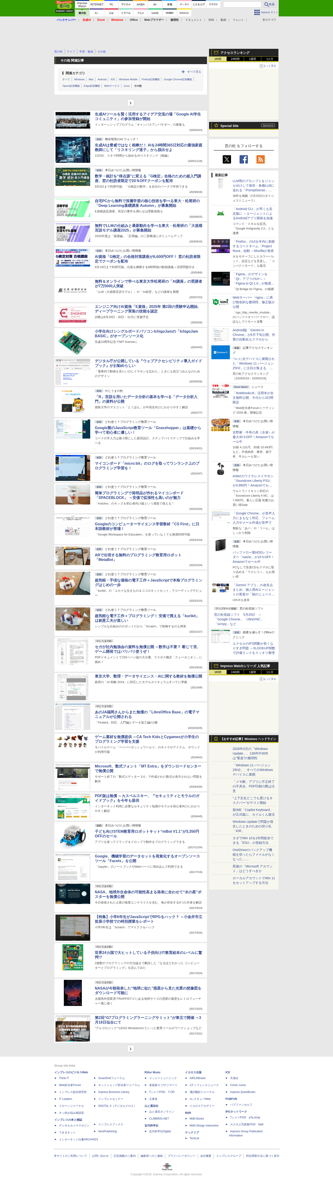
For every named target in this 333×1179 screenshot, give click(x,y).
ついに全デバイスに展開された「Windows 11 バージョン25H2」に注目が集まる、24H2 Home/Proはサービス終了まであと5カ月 (254, 368)
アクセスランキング (235, 53)
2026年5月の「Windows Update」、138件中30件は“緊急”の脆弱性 (250, 753)
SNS (211, 20)
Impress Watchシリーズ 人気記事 (245, 666)
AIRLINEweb (198, 1078)
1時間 (218, 59)
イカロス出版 (193, 1072)
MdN (188, 1112)
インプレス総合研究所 (73, 1092)
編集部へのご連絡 (152, 1155)
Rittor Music (152, 1072)
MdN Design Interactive (204, 1125)
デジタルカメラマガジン (74, 1125)
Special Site (229, 126)
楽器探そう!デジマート (163, 1085)
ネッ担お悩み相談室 (71, 1112)
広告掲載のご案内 (125, 1155)
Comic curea (238, 1085)
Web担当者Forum (70, 1085)
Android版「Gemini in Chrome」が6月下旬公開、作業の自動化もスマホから (254, 334)
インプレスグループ (228, 1155)
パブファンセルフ (241, 1104)
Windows (79, 79)
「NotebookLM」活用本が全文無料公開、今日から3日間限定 (253, 397)
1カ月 (270, 59)
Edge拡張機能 (92, 85)
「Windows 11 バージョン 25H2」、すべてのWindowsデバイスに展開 (253, 769)
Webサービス (111, 85)
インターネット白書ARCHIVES (78, 1139)
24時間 (235, 59)
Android (102, 79)
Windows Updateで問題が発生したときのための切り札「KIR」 (253, 826)
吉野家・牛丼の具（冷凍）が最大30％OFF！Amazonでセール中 (254, 436)
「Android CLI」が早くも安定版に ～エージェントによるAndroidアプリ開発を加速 (253, 213)
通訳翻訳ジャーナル (202, 1092)
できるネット (67, 1132)
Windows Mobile (128, 79)
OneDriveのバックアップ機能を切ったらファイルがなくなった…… (254, 854)
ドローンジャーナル (71, 1106)
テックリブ (192, 1132)
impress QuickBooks (242, 1092)
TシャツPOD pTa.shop (245, 1117)
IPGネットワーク (236, 1111)
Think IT (64, 1078)
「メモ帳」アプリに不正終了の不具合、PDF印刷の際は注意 (254, 786)
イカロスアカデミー (202, 1106)
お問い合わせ (100, 1155)
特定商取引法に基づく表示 (262, 1155)
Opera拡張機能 (71, 85)
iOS (113, 79)
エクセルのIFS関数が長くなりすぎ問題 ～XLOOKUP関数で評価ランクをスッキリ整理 (254, 648)
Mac (91, 79)
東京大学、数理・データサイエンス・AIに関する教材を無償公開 (148, 676)
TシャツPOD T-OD (162, 1092)
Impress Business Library (114, 1092)
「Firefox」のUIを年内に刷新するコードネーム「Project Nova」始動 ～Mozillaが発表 (254, 246)
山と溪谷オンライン (161, 1111)
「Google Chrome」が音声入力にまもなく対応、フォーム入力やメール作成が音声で (254, 517)
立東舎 (153, 1099)
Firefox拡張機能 (151, 79)
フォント (238, 20)
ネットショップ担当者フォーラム (119, 1085)
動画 (223, 20)
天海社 (234, 1078)
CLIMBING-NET (159, 1118)
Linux (127, 85)
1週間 (252, 59)
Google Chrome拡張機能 (178, 79)
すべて (66, 79)
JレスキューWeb (200, 1099)
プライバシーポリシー (181, 1155)
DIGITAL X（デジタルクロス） (117, 1106)
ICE (227, 1072)
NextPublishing (107, 1131)
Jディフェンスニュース (204, 1085)
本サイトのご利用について (70, 1155)
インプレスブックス (110, 1124)
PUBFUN (231, 1099)
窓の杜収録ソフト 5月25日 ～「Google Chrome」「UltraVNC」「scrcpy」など (239, 619)
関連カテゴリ (75, 73)
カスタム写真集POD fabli (246, 1124)
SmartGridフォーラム (111, 1078)
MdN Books (197, 1118)
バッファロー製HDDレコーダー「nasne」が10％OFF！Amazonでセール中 (253, 557)
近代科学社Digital (160, 1131)
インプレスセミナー (110, 1099)
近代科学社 (151, 1125)
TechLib (194, 1138)
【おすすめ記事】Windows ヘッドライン (248, 739)
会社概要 (205, 1155)
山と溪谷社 (151, 1106)
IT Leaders (65, 1099)
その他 (138, 85)
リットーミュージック (163, 1078)
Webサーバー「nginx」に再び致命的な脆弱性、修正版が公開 (254, 302)
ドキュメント (193, 20)
